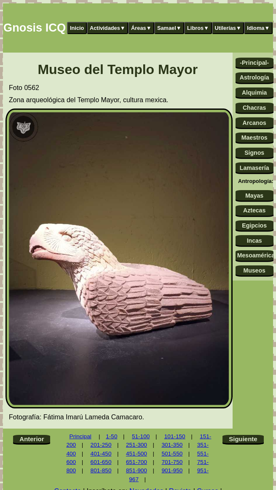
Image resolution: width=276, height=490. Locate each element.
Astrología (254, 77)
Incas (254, 240)
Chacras (254, 107)
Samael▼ (169, 28)
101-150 (174, 436)
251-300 (136, 445)
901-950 (171, 470)
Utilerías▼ (227, 28)
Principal (80, 436)
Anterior (31, 438)
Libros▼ (198, 28)
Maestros (254, 137)
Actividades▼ (108, 28)
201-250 (101, 445)
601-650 (101, 462)
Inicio (77, 28)
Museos (254, 270)
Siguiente (243, 438)
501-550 (171, 453)
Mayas (254, 195)
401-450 (101, 453)
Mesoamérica (255, 255)
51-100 (141, 436)
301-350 (171, 445)
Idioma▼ (258, 28)
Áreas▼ (141, 28)
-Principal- (254, 62)
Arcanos (254, 122)
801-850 (101, 470)
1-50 (111, 436)
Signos (254, 152)
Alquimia (254, 92)
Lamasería (254, 167)
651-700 (136, 462)
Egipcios (254, 225)
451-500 (136, 453)
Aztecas (254, 210)
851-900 (136, 470)
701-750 (171, 462)
